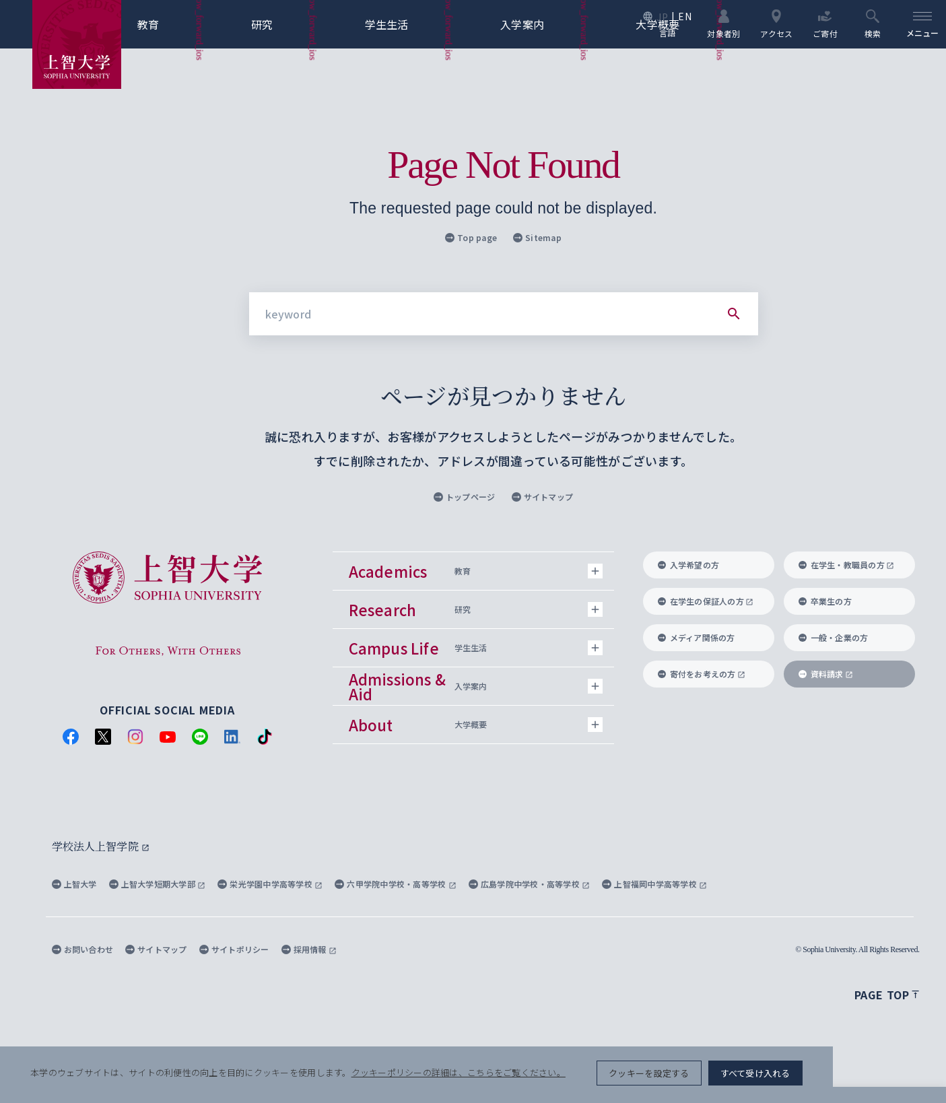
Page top (887, 995)
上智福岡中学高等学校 (654, 884)
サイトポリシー (234, 949)
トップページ (465, 496)
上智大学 (74, 884)
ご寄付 (823, 23)
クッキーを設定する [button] (760, 1076)
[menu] (922, 24)
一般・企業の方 (834, 637)
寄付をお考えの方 (702, 673)
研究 (284, 24)
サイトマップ (543, 496)
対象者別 (722, 23)
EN (683, 16)
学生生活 (409, 24)
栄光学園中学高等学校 (270, 884)
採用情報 (309, 949)
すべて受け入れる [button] (867, 1076)
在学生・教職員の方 (847, 564)
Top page (471, 237)
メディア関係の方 (696, 637)
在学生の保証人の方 (706, 601)
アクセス (775, 23)
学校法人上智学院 (100, 846)
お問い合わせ (83, 949)
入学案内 (544, 24)
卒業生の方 (825, 601)
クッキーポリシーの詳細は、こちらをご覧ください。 (460, 1076)
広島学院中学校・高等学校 (529, 884)
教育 (170, 24)
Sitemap (537, 237)
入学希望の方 (689, 564)
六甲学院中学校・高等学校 (396, 884)
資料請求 (826, 673)
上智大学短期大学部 (157, 884)
